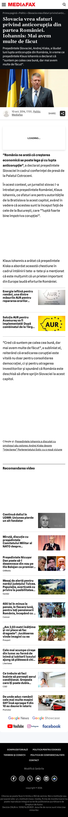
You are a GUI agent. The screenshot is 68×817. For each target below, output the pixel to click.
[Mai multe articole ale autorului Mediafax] (6, 113)
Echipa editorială (17, 749)
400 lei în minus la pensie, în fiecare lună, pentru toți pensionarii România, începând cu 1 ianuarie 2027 (19, 608)
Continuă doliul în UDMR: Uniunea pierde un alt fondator (18, 517)
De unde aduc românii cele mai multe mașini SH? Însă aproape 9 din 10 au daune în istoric (18, 701)
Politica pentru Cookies (47, 749)
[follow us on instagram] (33, 726)
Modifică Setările (34, 768)
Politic (22, 13)
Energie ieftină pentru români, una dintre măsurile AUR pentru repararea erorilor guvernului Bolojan (18, 296)
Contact (34, 760)
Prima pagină (10, 13)
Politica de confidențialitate (47, 755)
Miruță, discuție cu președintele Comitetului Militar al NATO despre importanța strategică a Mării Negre (19, 541)
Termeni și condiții (15, 755)
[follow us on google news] (18, 718)
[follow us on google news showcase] (46, 718)
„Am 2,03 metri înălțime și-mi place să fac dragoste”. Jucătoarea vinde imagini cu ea (19, 632)
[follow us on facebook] (51, 726)
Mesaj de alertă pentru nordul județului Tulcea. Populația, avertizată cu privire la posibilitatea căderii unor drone (19, 585)
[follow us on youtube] (15, 726)
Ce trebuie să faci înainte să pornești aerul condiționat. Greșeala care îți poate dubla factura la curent (19, 678)
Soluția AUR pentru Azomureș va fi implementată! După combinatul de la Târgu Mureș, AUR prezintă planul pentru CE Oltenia (18, 322)
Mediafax (17, 114)
